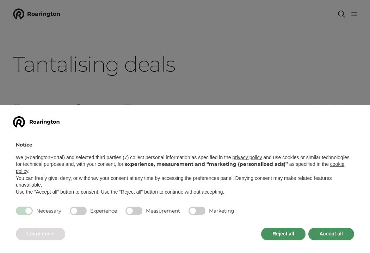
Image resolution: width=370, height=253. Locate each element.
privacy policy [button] (247, 157)
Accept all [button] (331, 233)
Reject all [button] (283, 233)
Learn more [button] (40, 233)
